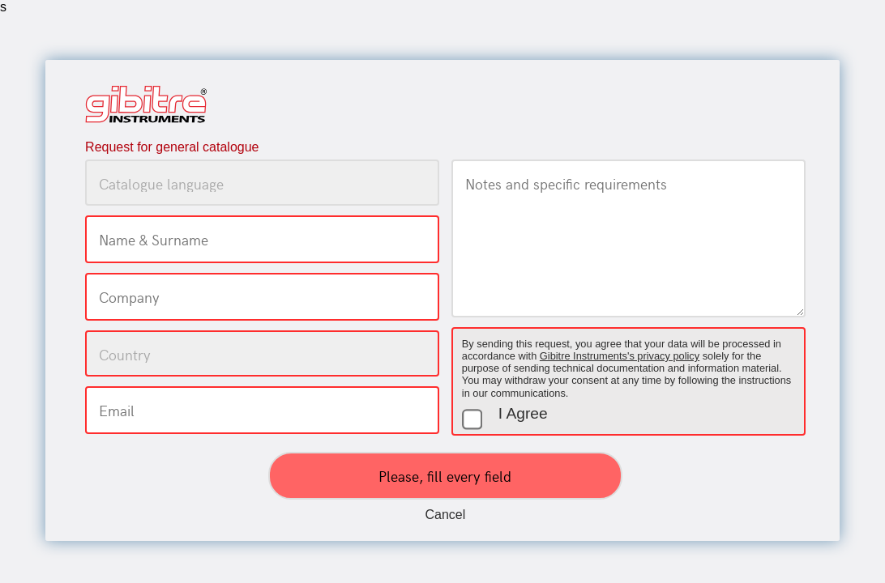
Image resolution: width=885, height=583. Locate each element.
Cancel (445, 514)
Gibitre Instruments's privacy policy (619, 356)
